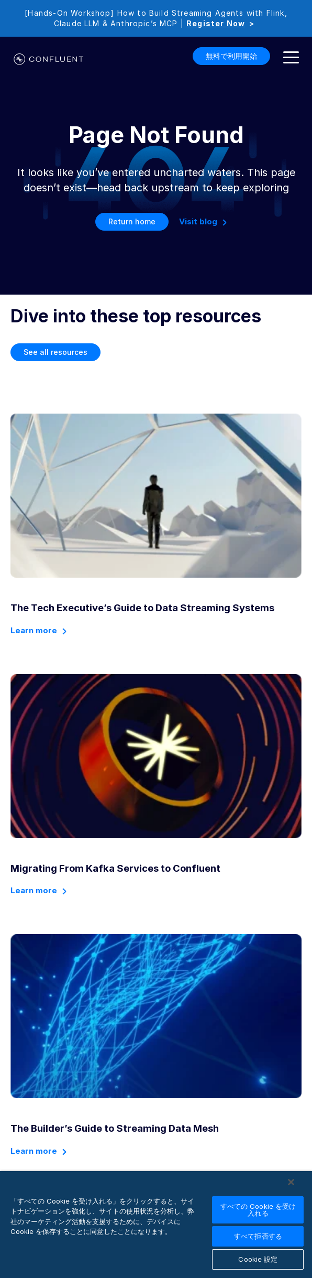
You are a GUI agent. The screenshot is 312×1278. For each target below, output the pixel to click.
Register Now (215, 23)
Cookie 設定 (257, 1259)
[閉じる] (291, 1182)
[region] (156, 1224)
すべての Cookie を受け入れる (258, 1209)
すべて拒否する (258, 1236)
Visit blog (198, 221)
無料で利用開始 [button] (231, 55)
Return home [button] (131, 221)
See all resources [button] (55, 352)
